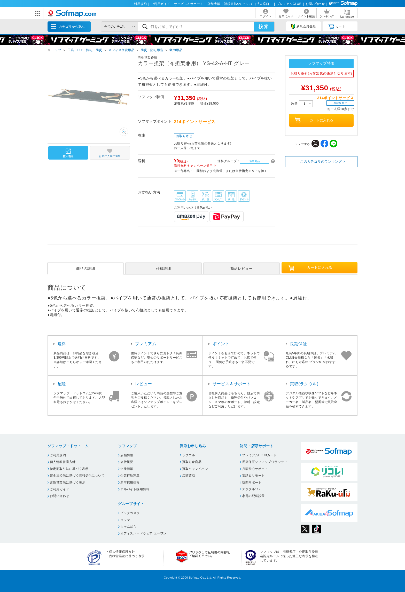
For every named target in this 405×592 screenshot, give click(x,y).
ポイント (221, 344)
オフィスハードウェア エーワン (143, 533)
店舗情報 (213, 4)
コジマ (125, 520)
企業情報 (126, 469)
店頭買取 (188, 475)
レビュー (143, 384)
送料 (62, 344)
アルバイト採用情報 (134, 489)
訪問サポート (251, 482)
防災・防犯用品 (152, 50)
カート (336, 26)
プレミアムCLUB (289, 4)
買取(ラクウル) (304, 384)
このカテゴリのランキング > (322, 161)
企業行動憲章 (130, 475)
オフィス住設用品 (121, 50)
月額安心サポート (255, 469)
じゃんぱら (128, 526)
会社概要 (126, 462)
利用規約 (140, 4)
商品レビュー (241, 268)
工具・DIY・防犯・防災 (85, 50)
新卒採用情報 (130, 482)
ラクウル (188, 455)
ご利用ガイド (160, 4)
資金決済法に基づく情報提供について (77, 475)
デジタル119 (251, 489)
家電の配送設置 (253, 496)
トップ (56, 50)
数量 (302, 103)
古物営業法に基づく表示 (67, 482)
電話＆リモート (253, 475)
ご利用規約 (58, 455)
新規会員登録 (303, 26)
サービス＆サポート (188, 4)
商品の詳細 (85, 268)
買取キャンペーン (195, 469)
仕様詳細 (163, 268)
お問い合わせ (315, 4)
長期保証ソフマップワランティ (264, 462)
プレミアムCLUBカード (259, 455)
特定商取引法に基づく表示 (69, 469)
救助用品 (175, 50)
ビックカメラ (130, 513)
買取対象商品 (191, 462)
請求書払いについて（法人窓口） (248, 4)
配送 (62, 384)
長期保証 (298, 344)
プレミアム (145, 344)
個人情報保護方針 (63, 462)
